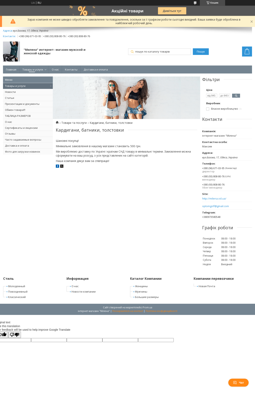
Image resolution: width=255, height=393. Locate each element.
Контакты (71, 69)
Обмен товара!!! (15, 110)
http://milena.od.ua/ (214, 198)
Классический (17, 297)
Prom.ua (147, 307)
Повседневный (17, 291)
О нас (55, 69)
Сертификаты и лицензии (21, 128)
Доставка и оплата (96, 69)
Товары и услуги (33, 69)
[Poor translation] (14, 334)
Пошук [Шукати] (201, 51)
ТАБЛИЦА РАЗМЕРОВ (18, 116)
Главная (11, 69)
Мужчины (141, 291)
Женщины (141, 286)
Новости (10, 92)
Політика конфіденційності (161, 311)
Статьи (9, 98)
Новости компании (84, 291)
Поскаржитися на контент (127, 311)
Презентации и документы (22, 104)
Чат (238, 382)
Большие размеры (147, 297)
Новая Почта (207, 286)
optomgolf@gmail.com (215, 206)
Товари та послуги (74, 123)
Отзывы (10, 133)
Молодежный (16, 286)
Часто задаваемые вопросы (23, 139)
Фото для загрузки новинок (22, 151)
